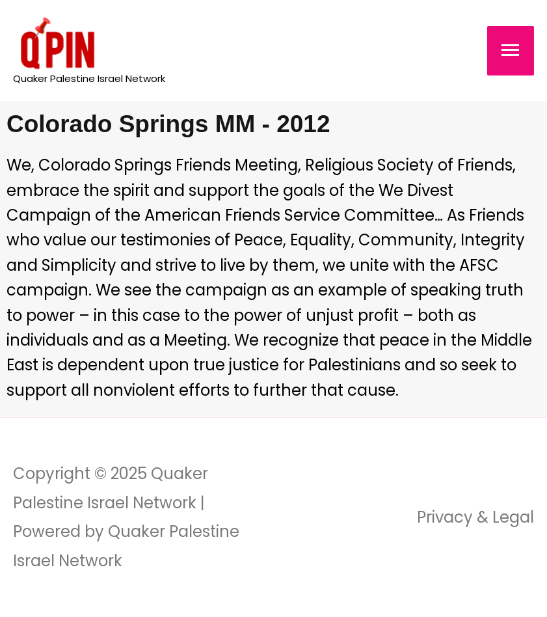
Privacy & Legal (475, 517)
